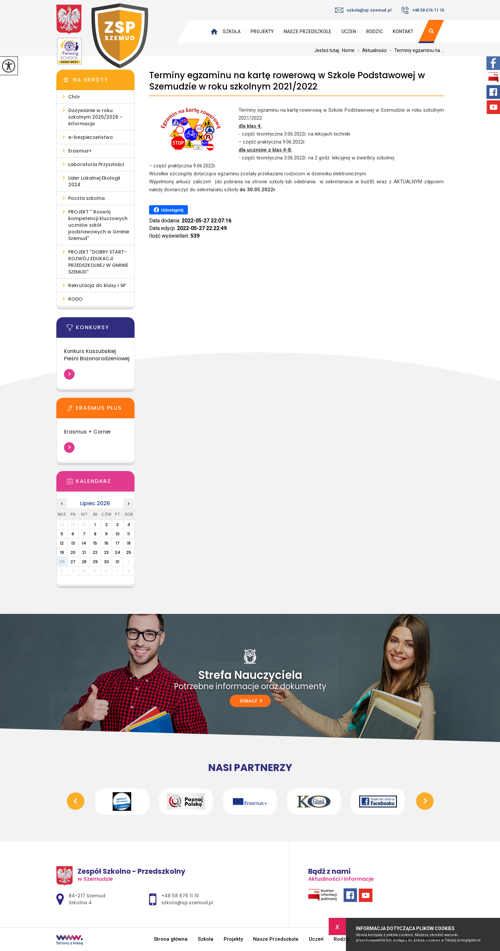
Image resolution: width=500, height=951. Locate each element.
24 (117, 552)
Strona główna (216, 31)
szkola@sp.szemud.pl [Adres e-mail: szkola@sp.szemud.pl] (187, 902)
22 (95, 552)
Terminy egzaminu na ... (415, 50)
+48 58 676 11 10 (422, 10)
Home (348, 50)
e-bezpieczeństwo (90, 137)
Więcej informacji (69, 374)
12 (62, 543)
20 (73, 552)
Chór (74, 96)
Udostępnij (168, 209)
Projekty (262, 31)
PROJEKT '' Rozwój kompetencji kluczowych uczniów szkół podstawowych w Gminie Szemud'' (98, 225)
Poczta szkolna (86, 198)
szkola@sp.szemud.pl (363, 10)
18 (129, 543)
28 (84, 562)
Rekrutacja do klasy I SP (97, 285)
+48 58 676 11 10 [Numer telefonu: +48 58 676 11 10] (180, 895)
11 (128, 534)
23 (106, 552)
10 (118, 534)
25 (128, 552)
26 (62, 562)
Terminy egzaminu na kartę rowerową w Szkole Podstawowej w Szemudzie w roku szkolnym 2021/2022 (287, 81)
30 (106, 562)
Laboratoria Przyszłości (96, 164)
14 (84, 543)
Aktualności (371, 50)
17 (118, 543)
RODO (75, 299)
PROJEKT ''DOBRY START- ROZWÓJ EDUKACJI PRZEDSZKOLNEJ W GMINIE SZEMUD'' (98, 262)
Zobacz (251, 701)
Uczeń (348, 31)
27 (73, 562)
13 (73, 543)
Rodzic (374, 31)
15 (95, 543)
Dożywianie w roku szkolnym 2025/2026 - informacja (95, 117)
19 (62, 552)
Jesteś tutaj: (328, 50)
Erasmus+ (80, 151)
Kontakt (403, 31)
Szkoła (232, 31)
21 (84, 552)
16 (106, 543)
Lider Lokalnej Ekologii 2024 (94, 181)
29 (95, 562)
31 (117, 562)
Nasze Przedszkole (307, 31)
